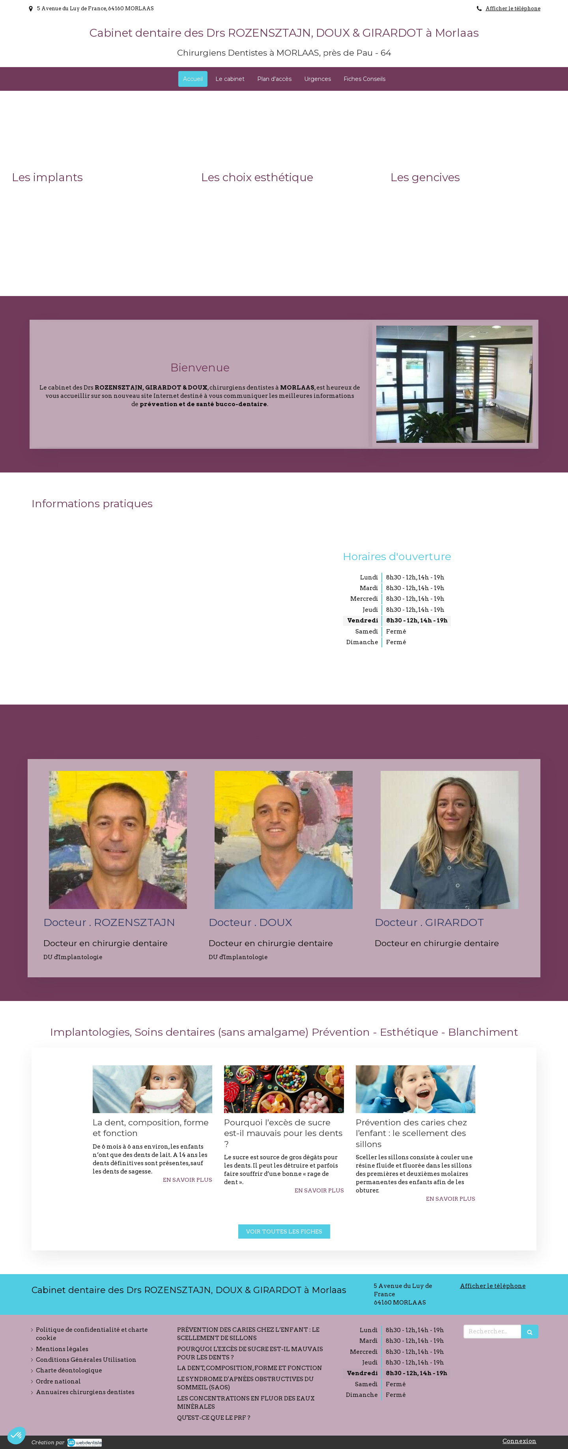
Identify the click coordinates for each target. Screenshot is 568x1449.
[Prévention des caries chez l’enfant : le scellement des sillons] (415, 1089)
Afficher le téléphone (513, 8)
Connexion (519, 1441)
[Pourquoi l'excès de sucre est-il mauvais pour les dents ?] (284, 1089)
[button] (94, 193)
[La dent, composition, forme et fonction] (152, 1089)
